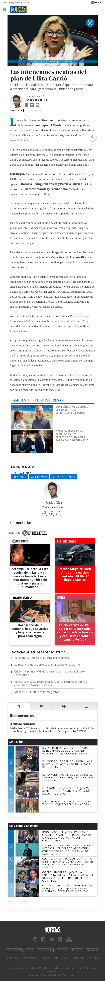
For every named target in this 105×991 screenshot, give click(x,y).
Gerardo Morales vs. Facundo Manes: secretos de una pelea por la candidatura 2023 (72, 436)
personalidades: (21, 472)
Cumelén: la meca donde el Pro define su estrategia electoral (72, 409)
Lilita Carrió (19, 476)
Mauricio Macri (39, 476)
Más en (28, 533)
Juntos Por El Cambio (64, 476)
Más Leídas (17, 742)
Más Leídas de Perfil (24, 826)
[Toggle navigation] (5, 9)
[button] (92, 137)
